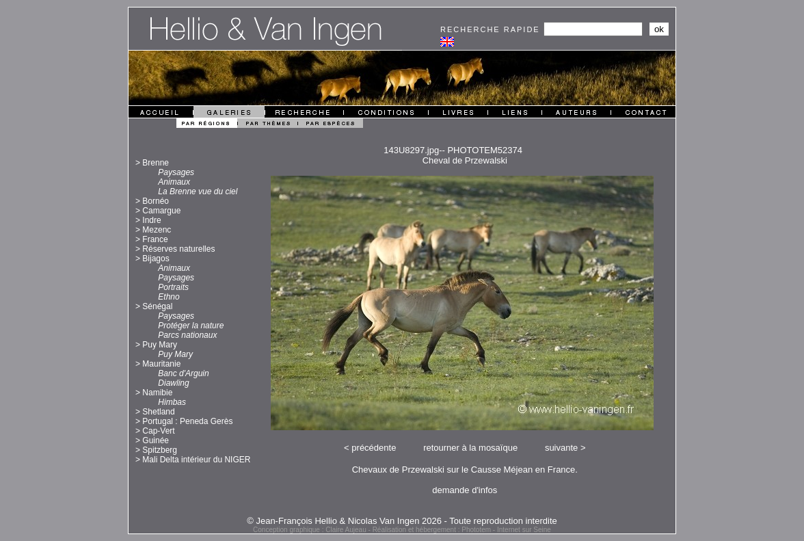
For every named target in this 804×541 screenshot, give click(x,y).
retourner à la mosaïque (470, 448)
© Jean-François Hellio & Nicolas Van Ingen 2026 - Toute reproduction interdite (402, 521)
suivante (561, 448)
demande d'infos (464, 490)
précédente (373, 448)
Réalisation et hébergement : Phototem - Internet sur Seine (462, 529)
